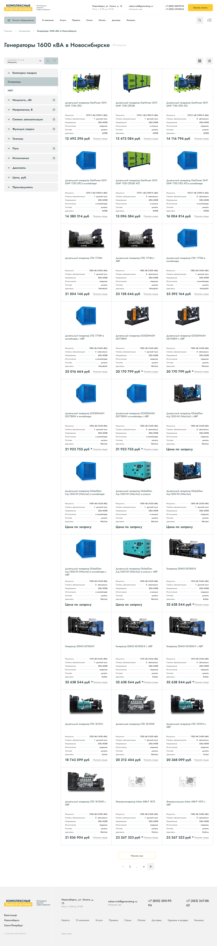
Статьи (89, 20)
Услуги (63, 20)
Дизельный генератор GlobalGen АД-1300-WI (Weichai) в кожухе (134, 492)
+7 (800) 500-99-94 (174, 6)
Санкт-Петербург (13, 925)
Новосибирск (11, 920)
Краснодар (10, 915)
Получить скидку (100, 138)
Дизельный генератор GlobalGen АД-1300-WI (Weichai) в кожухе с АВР (136, 570)
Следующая (150, 866)
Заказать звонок (200, 7)
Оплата (102, 20)
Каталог (22, 20)
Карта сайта (67, 933)
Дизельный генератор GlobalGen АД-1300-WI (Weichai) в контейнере (84, 492)
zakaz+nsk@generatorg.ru (141, 6)
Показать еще (137, 855)
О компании (48, 20)
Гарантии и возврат (178, 920)
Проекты (76, 20)
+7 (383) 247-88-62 (174, 9)
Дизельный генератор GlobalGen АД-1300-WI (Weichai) (184, 492)
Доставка (116, 20)
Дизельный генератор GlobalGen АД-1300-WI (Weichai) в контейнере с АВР (85, 572)
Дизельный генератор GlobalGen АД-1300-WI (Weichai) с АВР (184, 415)
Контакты (131, 20)
